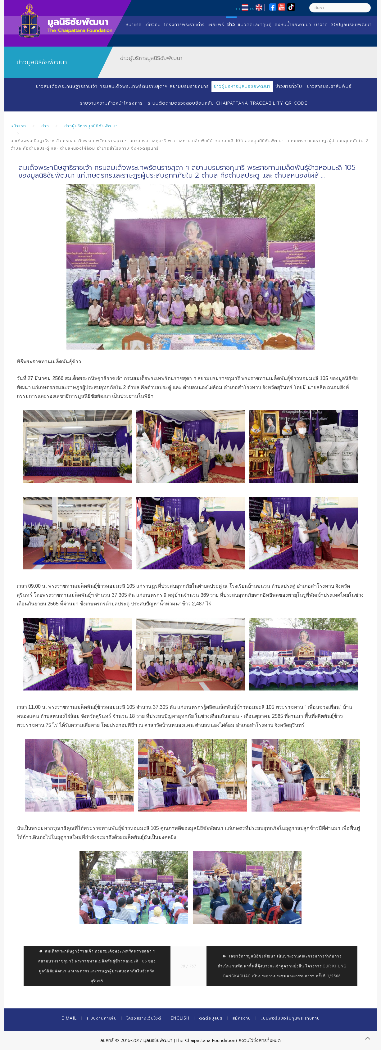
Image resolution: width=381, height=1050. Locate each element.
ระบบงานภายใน (101, 1018)
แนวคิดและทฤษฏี (255, 24)
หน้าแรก (134, 24)
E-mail (69, 1018)
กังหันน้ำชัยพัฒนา (293, 24)
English (180, 1018)
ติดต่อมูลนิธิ (211, 1018)
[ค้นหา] (340, 7)
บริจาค (321, 24)
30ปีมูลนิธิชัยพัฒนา (351, 24)
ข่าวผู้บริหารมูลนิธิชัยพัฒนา (242, 86)
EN (252, 9)
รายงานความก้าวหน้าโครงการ (111, 103)
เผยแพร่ (216, 24)
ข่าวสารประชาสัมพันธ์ (329, 86)
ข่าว (231, 24)
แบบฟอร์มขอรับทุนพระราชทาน (290, 1018)
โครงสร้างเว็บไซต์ (143, 1018)
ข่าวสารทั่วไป (288, 86)
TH (237, 9)
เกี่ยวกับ (153, 24)
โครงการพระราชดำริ (184, 24)
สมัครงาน (241, 1018)
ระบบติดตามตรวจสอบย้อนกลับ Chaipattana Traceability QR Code (227, 103)
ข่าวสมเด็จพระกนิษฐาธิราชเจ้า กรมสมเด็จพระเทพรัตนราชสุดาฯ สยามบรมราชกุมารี (122, 86)
